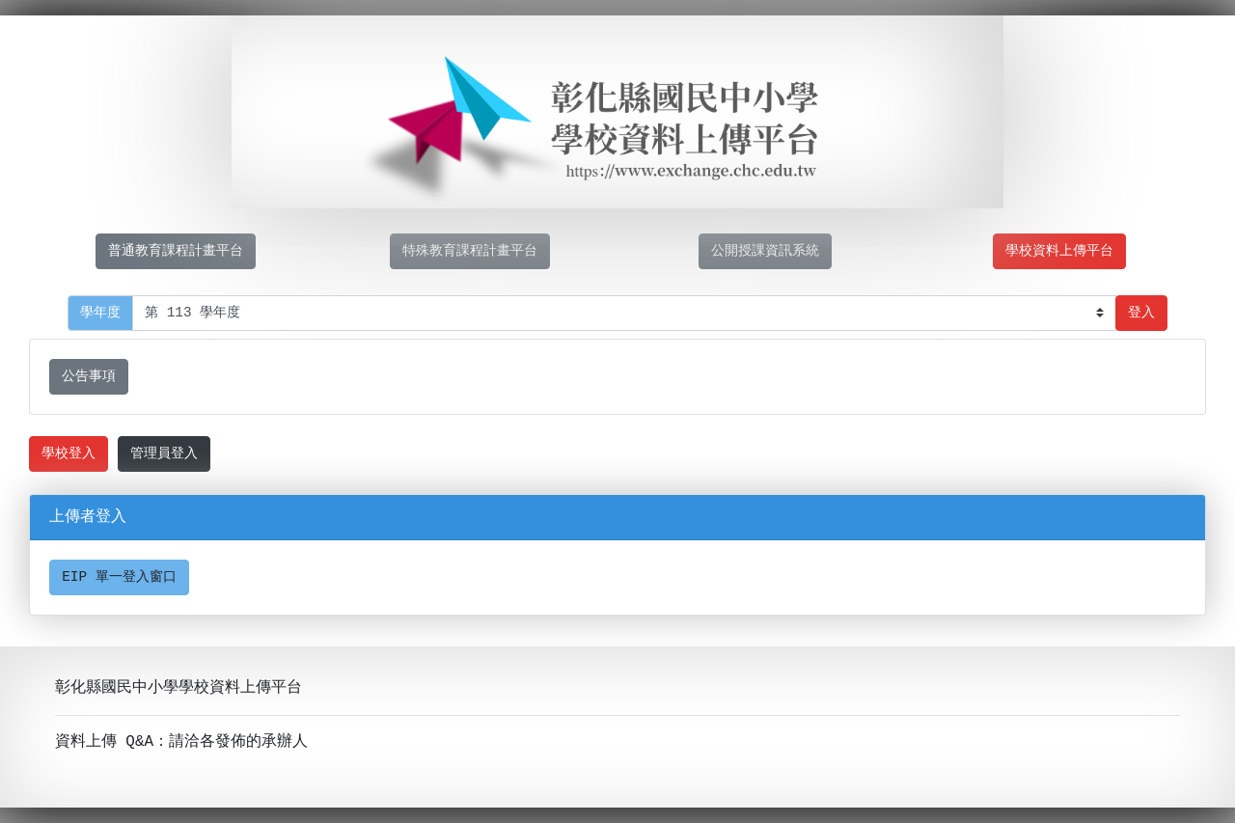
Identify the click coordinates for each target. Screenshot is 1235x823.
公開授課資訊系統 (765, 251)
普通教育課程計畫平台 (175, 251)
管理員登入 (164, 454)
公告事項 (89, 377)
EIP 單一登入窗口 (119, 577)
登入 (1141, 313)
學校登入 (68, 454)
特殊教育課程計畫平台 (469, 251)
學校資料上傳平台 (1059, 251)
